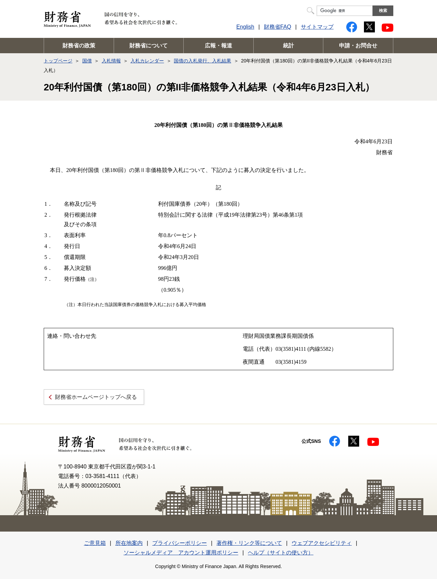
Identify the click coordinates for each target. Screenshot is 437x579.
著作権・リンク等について (249, 543)
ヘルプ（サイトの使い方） (280, 552)
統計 (288, 45)
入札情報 (111, 60)
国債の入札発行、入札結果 (202, 60)
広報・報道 (218, 45)
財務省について (148, 45)
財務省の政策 (78, 45)
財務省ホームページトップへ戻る (96, 397)
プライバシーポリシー (179, 543)
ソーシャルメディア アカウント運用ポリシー (181, 552)
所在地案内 (129, 543)
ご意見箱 (95, 543)
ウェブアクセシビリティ (322, 543)
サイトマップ (317, 27)
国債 (87, 60)
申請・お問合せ (358, 45)
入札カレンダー (147, 60)
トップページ (58, 60)
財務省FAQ (277, 27)
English (245, 27)
